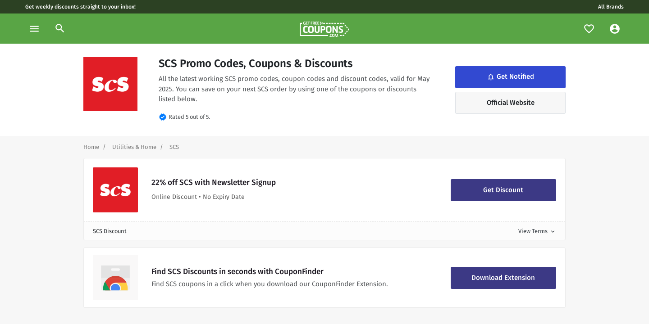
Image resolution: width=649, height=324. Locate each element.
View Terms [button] (537, 231)
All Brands (611, 7)
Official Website (511, 103)
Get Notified (510, 76)
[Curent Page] (174, 147)
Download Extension (503, 278)
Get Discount (503, 190)
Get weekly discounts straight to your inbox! (80, 7)
